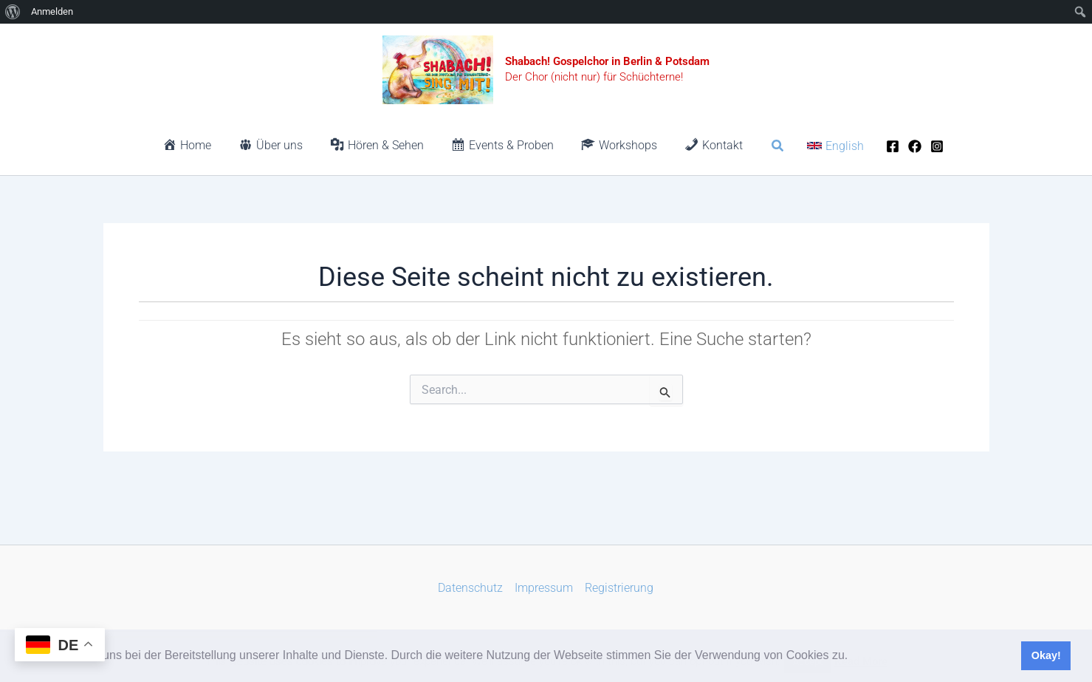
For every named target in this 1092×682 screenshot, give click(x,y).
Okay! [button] (1046, 655)
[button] (853, 657)
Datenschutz (470, 588)
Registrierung (619, 588)
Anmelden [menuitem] (52, 11)
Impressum (544, 588)
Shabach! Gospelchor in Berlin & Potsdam (607, 61)
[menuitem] (13, 12)
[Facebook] (880, 146)
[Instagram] (925, 146)
